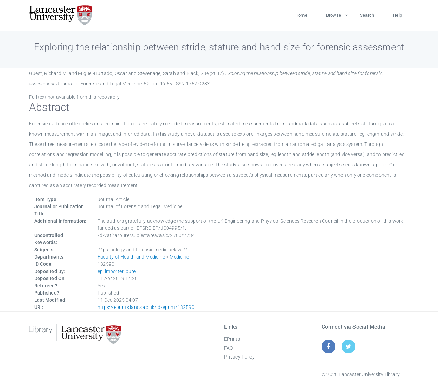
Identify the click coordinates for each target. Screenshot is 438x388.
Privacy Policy (239, 357)
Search (367, 15)
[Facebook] (328, 346)
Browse (333, 15)
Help (397, 15)
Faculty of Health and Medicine (131, 257)
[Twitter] (348, 346)
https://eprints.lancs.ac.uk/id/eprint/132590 (146, 307)
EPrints (232, 339)
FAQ (228, 348)
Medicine (179, 257)
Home (301, 15)
